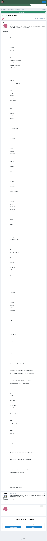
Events (9, 7)
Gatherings (11, 346)
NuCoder (5, 22)
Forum (11, 351)
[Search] (35, 5)
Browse (3, 5)
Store (15, 4)
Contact (11, 353)
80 (5, 501)
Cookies (23, 538)
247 (5, 30)
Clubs (1, 7)
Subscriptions (23, 4)
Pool (10, 348)
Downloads (13, 7)
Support (19, 4)
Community (11, 341)
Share (36, 18)
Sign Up (44, 1)
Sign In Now (33, 527)
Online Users (25, 7)
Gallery (18, 7)
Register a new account (13, 527)
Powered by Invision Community (23, 539)
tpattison (5, 493)
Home (11, 340)
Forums (5, 7)
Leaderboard (30, 7)
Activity (6, 4)
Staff (21, 7)
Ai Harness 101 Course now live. (23, 12)
